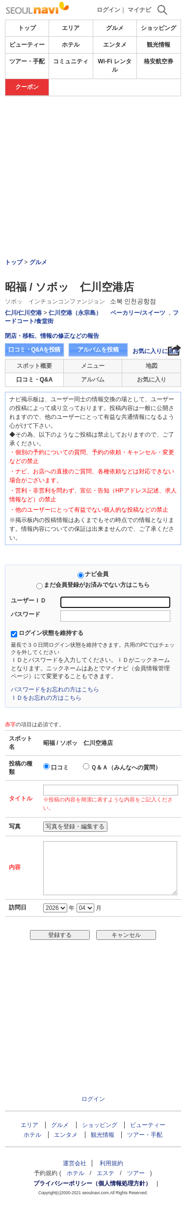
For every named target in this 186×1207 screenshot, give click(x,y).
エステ (105, 1173)
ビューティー (27, 44)
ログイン (108, 9)
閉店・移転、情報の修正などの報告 (52, 335)
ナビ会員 (96, 574)
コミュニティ (70, 61)
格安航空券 (158, 61)
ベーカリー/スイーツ (137, 312)
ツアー (136, 1173)
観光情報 (158, 44)
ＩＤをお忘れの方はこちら (46, 697)
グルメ (115, 28)
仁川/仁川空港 (23, 312)
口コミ (60, 767)
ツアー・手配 (27, 61)
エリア (71, 28)
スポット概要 (34, 365)
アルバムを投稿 (98, 349)
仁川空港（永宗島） (75, 312)
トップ (27, 28)
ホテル (71, 44)
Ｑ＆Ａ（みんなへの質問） (126, 767)
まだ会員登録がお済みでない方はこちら (97, 584)
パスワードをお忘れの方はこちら (55, 689)
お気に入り (151, 379)
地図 (152, 365)
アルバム (93, 379)
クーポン (27, 86)
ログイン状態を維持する (51, 633)
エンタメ (115, 44)
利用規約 (111, 1163)
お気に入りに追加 (156, 351)
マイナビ (139, 9)
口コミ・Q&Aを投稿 (34, 349)
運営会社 (74, 1163)
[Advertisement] (93, 125)
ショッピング (158, 28)
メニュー (93, 365)
